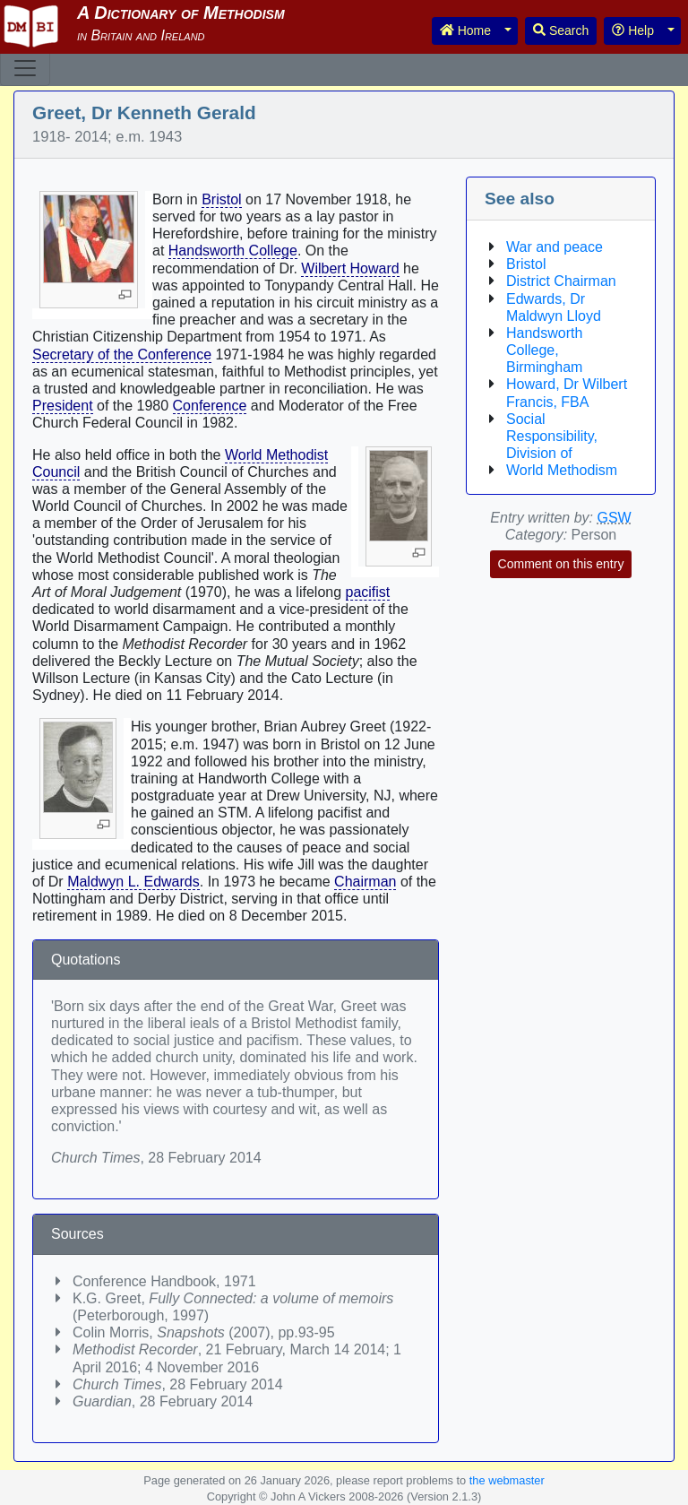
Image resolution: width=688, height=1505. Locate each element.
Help (633, 30)
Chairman (365, 881)
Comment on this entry (561, 564)
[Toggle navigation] (25, 68)
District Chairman (561, 281)
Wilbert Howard (350, 268)
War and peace (554, 247)
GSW (614, 517)
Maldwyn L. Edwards (133, 881)
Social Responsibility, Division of (552, 436)
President (62, 405)
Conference (210, 405)
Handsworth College (232, 250)
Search (561, 30)
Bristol (221, 199)
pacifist (368, 592)
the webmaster (507, 1480)
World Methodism (561, 470)
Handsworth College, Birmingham (544, 350)
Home (465, 30)
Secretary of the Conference (121, 354)
